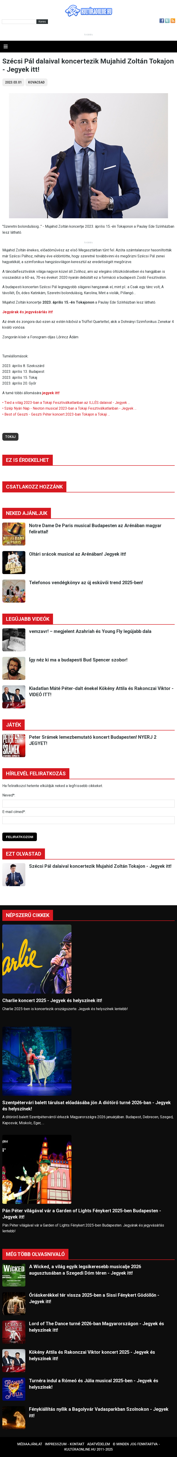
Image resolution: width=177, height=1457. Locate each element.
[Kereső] (19, 21)
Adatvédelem (98, 1444)
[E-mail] (88, 820)
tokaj (10, 437)
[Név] (88, 804)
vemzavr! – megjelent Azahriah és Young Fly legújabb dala (90, 631)
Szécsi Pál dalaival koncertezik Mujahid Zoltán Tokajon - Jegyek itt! (100, 866)
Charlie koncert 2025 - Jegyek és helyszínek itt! (52, 1000)
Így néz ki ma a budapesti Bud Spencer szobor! (78, 660)
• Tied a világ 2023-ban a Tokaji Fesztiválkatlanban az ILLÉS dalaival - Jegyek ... (66, 402)
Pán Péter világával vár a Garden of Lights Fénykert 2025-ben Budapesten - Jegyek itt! (81, 1214)
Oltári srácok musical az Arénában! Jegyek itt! (77, 554)
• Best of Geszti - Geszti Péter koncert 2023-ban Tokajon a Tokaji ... (56, 414)
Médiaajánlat (29, 1444)
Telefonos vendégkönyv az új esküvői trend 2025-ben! (86, 582)
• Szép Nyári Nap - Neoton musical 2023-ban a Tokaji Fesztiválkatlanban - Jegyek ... (69, 408)
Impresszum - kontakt (64, 1444)
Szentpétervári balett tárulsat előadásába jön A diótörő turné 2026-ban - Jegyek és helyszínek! (86, 1106)
